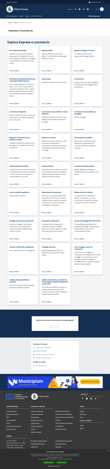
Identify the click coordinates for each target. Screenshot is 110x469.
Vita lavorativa (35, 417)
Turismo (33, 429)
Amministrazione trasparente (63, 441)
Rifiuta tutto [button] (62, 462)
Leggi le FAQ (34, 447)
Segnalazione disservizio (38, 444)
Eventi (82, 428)
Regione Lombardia (11, 2)
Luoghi (82, 425)
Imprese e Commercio (37, 420)
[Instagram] (83, 9)
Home (10, 22)
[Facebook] (74, 9)
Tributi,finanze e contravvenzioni (64, 417)
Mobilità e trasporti (36, 432)
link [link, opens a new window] (71, 459)
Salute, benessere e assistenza (64, 423)
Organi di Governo (11, 411)
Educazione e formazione (62, 411)
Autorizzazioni (59, 426)
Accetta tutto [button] (48, 462)
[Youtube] (78, 9)
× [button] (108, 451)
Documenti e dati (11, 429)
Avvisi (81, 417)
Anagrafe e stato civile (37, 411)
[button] (55, 466)
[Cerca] (102, 9)
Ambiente (58, 420)
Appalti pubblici (35, 423)
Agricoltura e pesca (60, 429)
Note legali (58, 447)
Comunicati (83, 414)
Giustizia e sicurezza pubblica (63, 414)
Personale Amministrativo (13, 426)
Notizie (82, 411)
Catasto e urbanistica (37, 426)
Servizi (16, 22)
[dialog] (55, 459)
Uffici (7, 417)
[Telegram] (87, 9)
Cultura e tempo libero (37, 414)
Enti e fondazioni (11, 420)
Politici (8, 423)
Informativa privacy (60, 444)
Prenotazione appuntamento (39, 441)
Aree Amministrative (12, 414)
